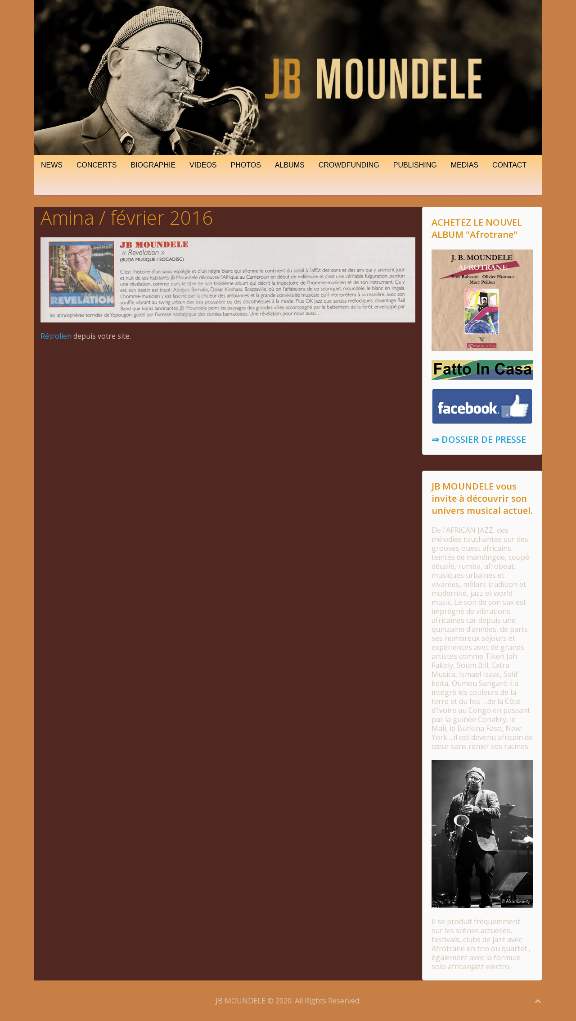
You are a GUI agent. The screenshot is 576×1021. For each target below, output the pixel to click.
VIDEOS (202, 165)
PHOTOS (246, 165)
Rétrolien (56, 336)
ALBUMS (290, 165)
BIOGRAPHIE (153, 165)
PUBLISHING (415, 165)
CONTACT (509, 165)
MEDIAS (464, 165)
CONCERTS (96, 165)
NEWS (52, 165)
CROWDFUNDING (349, 165)
